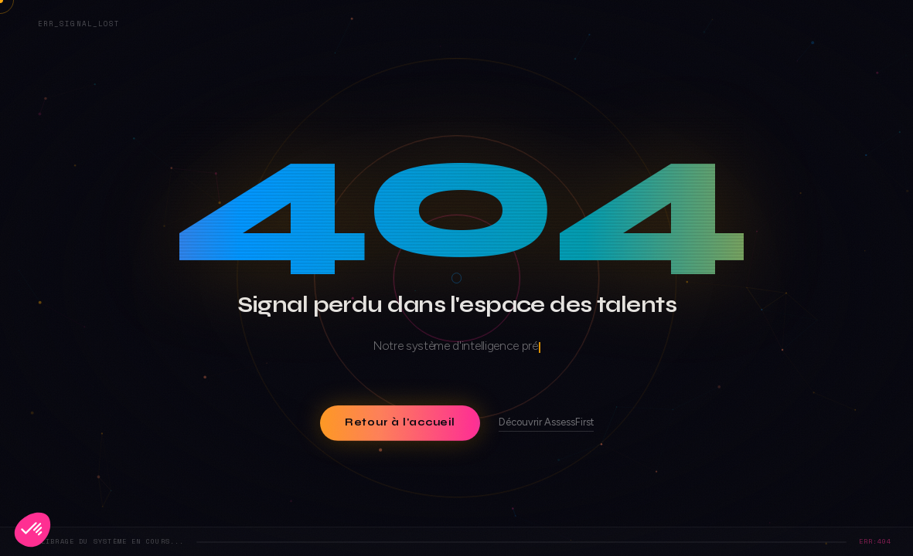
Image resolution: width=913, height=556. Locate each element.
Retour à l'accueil (399, 422)
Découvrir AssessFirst (546, 421)
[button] (32, 529)
